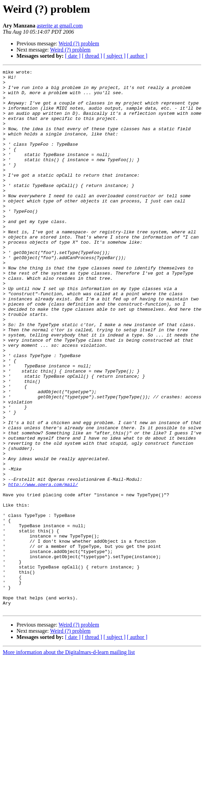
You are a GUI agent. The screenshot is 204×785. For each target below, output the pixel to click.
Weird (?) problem (78, 43)
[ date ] (72, 56)
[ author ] (137, 56)
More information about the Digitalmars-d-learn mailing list (69, 760)
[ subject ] (115, 56)
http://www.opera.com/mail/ (43, 568)
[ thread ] (92, 56)
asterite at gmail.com (60, 26)
